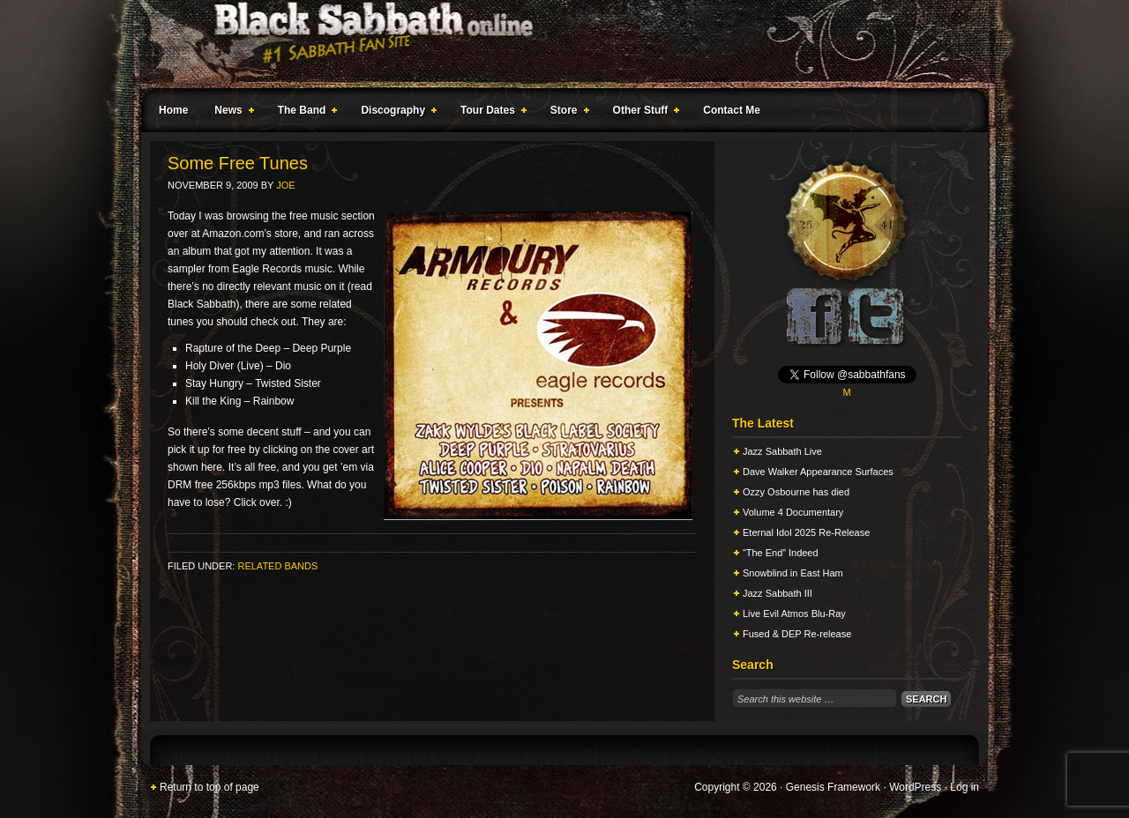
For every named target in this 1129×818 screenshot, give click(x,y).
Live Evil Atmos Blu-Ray (794, 613)
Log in (964, 787)
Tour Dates (490, 113)
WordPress (915, 787)
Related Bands (277, 566)
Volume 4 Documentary (793, 512)
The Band (304, 113)
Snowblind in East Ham (793, 573)
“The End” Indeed (781, 552)
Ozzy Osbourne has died (796, 492)
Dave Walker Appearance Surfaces (818, 471)
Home (173, 110)
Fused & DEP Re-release (797, 633)
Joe (285, 185)
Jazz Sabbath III (777, 593)
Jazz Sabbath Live (782, 451)
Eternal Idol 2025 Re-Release (806, 532)
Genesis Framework (833, 787)
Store (566, 113)
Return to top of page (209, 787)
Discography (395, 113)
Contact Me (731, 110)
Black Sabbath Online (555, 44)
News (230, 113)
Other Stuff (643, 113)
